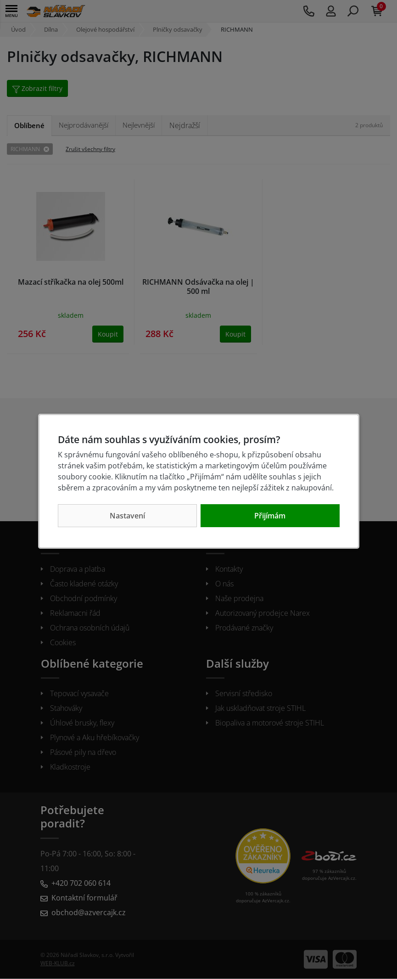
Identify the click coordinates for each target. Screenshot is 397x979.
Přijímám (269, 516)
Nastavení (127, 516)
